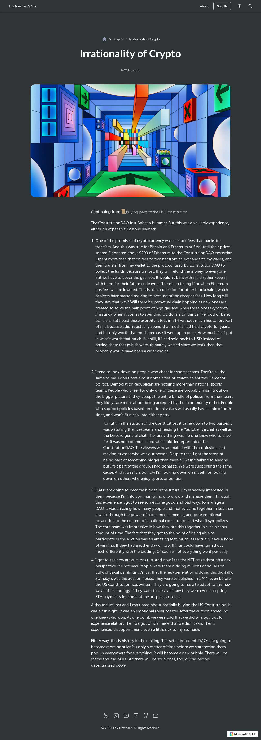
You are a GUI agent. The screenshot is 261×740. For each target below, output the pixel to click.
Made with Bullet (242, 734)
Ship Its (116, 39)
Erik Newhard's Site (22, 6)
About (204, 6)
